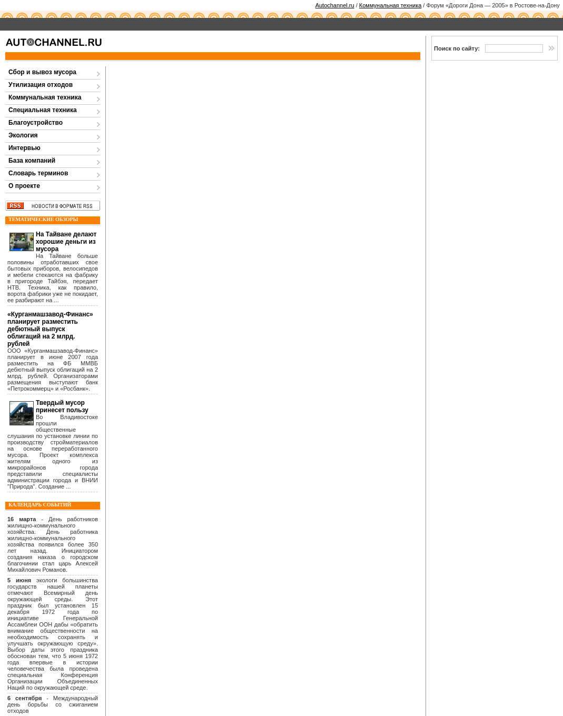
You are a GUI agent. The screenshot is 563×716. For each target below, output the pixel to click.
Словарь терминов (38, 173)
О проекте (24, 186)
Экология (23, 135)
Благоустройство (35, 122)
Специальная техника (42, 110)
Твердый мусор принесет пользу (62, 406)
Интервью (24, 148)
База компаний (31, 160)
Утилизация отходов (40, 84)
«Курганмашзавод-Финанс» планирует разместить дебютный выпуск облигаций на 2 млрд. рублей (50, 329)
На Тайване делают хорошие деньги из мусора (66, 242)
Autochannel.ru (334, 5)
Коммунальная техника (390, 5)
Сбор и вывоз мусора (42, 72)
